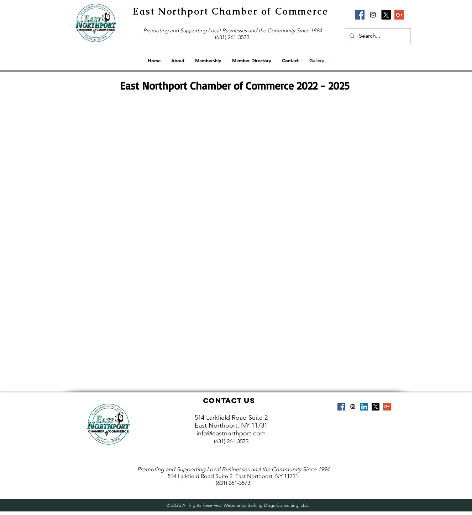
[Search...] (377, 36)
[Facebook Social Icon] (360, 15)
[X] (386, 15)
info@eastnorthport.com (231, 433)
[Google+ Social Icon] (399, 15)
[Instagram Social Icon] (373, 15)
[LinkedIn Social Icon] (364, 407)
